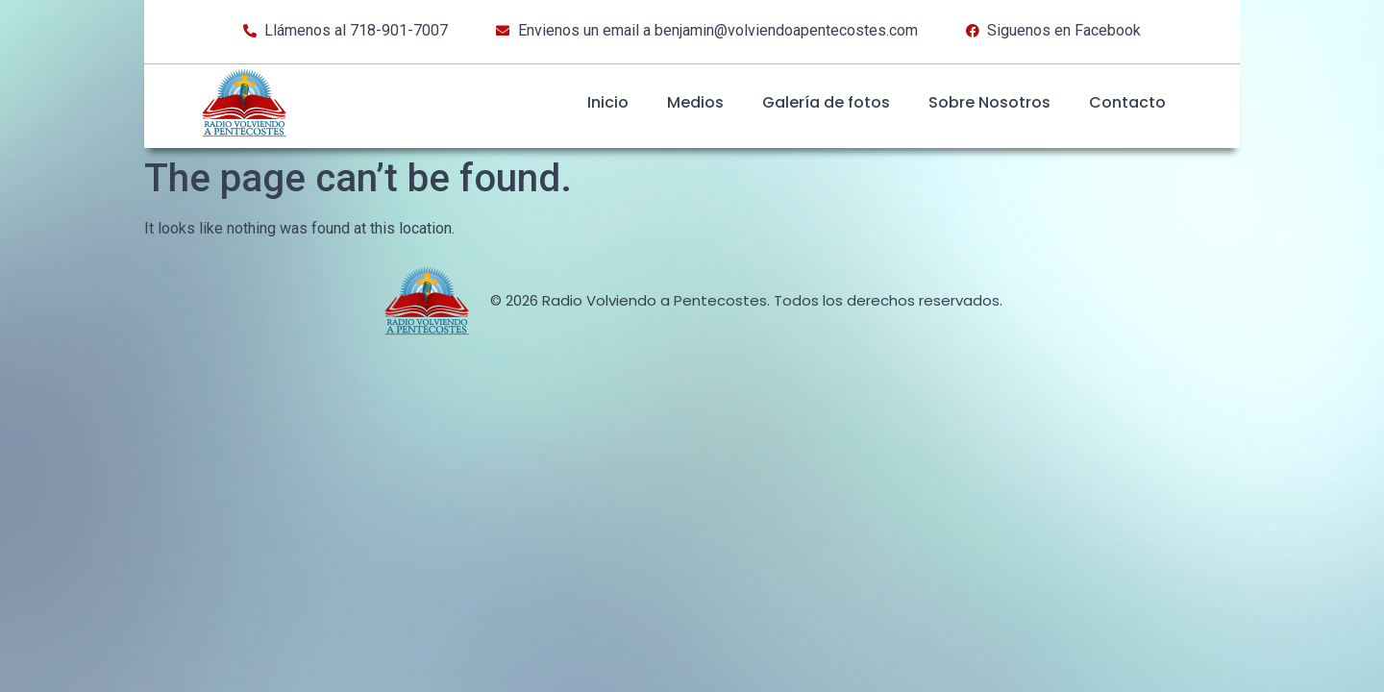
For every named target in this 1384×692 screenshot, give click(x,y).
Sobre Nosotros (989, 102)
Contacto (1127, 102)
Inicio (608, 102)
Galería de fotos (826, 102)
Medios (695, 102)
